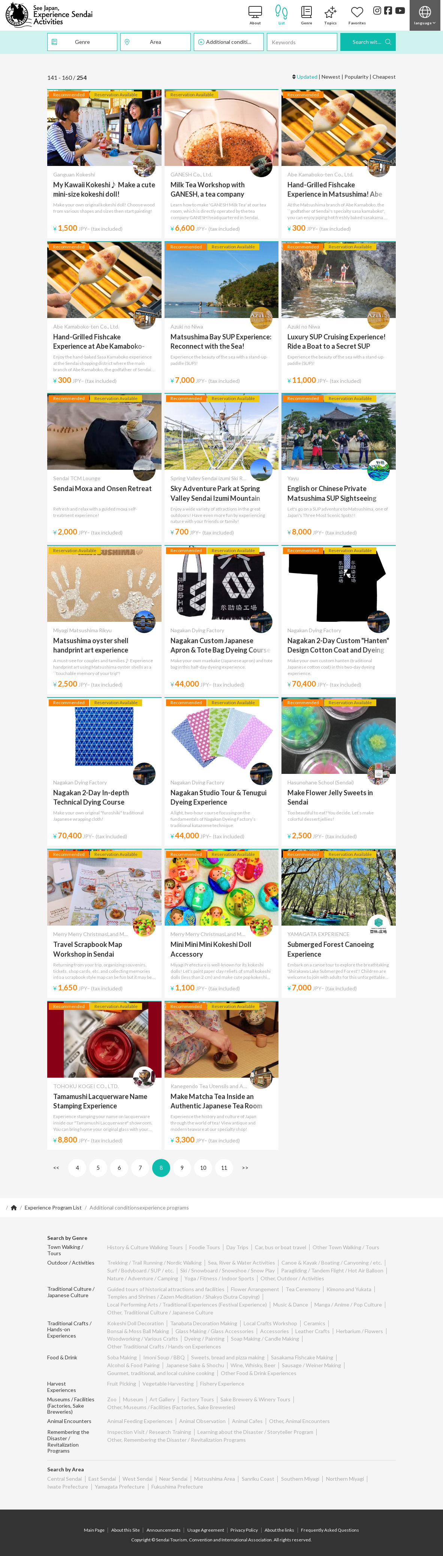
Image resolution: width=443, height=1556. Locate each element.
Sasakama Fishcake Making (302, 1357)
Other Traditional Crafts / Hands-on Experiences (164, 1346)
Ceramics (314, 1323)
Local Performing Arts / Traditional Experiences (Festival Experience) (187, 1304)
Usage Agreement (205, 1525)
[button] (425, 15)
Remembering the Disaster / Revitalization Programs (68, 1436)
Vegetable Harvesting (168, 1383)
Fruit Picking (121, 1383)
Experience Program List (53, 1207)
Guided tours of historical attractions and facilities (165, 1289)
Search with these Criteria (374, 42)
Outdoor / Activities (70, 1262)
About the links (279, 1525)
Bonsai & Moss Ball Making (138, 1331)
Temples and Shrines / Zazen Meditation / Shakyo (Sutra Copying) (183, 1296)
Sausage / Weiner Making (311, 1365)
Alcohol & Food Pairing (133, 1365)
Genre (82, 42)
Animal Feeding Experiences (140, 1416)
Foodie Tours (204, 1247)
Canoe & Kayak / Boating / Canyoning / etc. (331, 1262)
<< (56, 1168)
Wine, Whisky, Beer (252, 1365)
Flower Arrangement (255, 1289)
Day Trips (237, 1247)
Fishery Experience (222, 1383)
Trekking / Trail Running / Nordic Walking (154, 1262)
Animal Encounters (69, 1416)
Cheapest (384, 76)
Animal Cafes (247, 1416)
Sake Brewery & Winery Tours (255, 1394)
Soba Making (122, 1357)
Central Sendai (64, 1474)
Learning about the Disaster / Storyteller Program (255, 1427)
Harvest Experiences (71, 1383)
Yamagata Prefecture (119, 1481)
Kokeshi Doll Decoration (135, 1323)
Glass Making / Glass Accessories (214, 1331)
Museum (133, 1394)
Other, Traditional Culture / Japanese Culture (160, 1312)
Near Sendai (172, 1474)
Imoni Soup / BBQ (164, 1357)
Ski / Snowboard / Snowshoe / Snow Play (227, 1270)
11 (224, 1168)
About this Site (126, 1525)
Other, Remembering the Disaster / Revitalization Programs (176, 1435)
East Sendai (101, 1474)
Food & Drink (62, 1357)
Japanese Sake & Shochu (195, 1365)
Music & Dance (290, 1304)
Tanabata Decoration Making (203, 1323)
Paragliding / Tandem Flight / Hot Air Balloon (332, 1270)
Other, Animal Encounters (299, 1416)
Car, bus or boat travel (280, 1247)
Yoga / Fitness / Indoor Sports (219, 1278)
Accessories (274, 1331)
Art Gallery (162, 1394)
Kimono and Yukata (348, 1289)
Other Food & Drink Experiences (258, 1373)
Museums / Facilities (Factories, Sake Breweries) (70, 1400)
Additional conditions (231, 42)
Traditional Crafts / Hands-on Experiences (69, 1329)
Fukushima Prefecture (176, 1481)
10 (203, 1168)
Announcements (164, 1525)
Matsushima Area (213, 1474)
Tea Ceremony (303, 1289)
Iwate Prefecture (67, 1481)
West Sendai (137, 1474)
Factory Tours (197, 1394)
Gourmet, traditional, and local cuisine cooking (160, 1373)
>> (245, 1168)
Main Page (95, 1525)
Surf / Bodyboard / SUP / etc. (140, 1270)
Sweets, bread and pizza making (228, 1357)
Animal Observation (202, 1416)
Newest (331, 76)
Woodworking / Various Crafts (142, 1338)
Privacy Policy (244, 1525)
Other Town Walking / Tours (346, 1247)
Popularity (356, 76)
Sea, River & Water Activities (241, 1262)
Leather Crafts (312, 1331)
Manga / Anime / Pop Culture (348, 1304)
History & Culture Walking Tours (145, 1247)
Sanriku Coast (256, 1474)
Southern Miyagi (298, 1474)
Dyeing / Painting (204, 1338)
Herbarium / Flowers (359, 1331)
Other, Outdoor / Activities (292, 1278)
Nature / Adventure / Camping (142, 1278)
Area (155, 42)
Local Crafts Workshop (270, 1323)
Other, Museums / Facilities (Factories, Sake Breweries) (171, 1402)
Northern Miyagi (342, 1474)
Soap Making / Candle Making (265, 1338)
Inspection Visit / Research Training (149, 1427)
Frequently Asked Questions (329, 1525)
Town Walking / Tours (65, 1250)
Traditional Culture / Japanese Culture (70, 1292)
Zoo (112, 1394)
